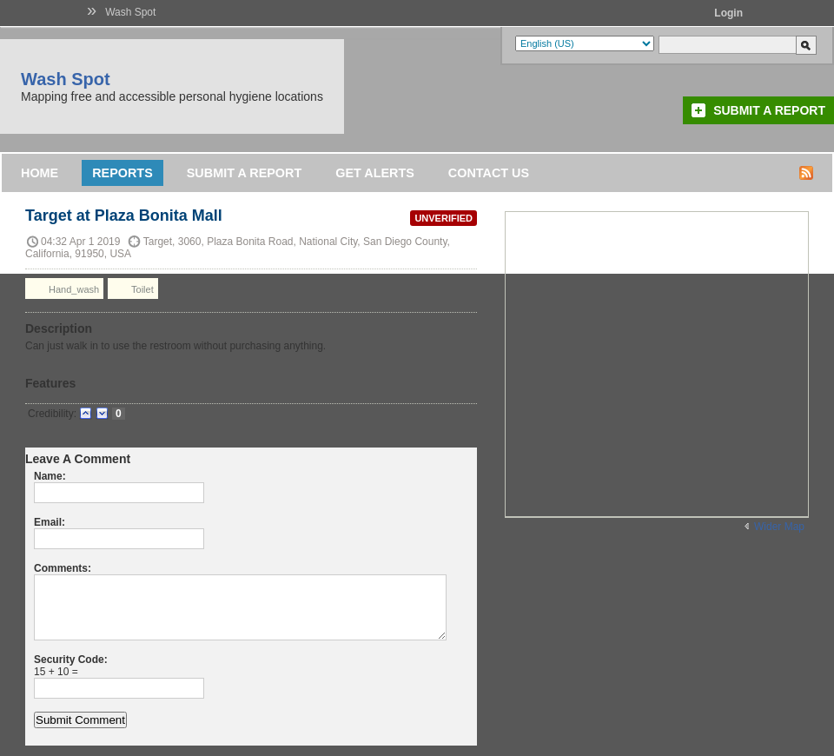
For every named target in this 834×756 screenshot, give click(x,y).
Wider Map (779, 527)
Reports (122, 173)
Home (39, 173)
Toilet (133, 288)
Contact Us (488, 173)
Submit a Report (769, 110)
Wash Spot (130, 12)
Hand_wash (64, 288)
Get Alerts (374, 173)
